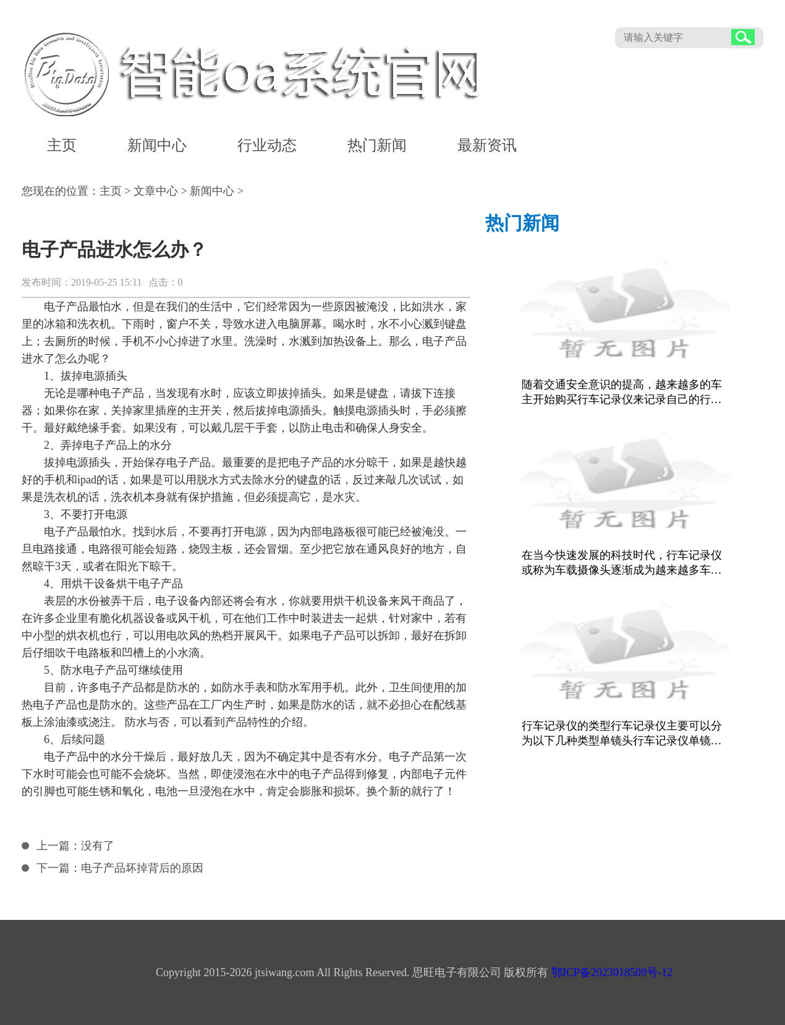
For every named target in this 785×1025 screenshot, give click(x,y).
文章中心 (156, 191)
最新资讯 (487, 145)
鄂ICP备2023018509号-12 (612, 972)
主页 (62, 145)
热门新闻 (377, 145)
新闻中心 (157, 145)
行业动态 (267, 145)
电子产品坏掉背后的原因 (142, 868)
